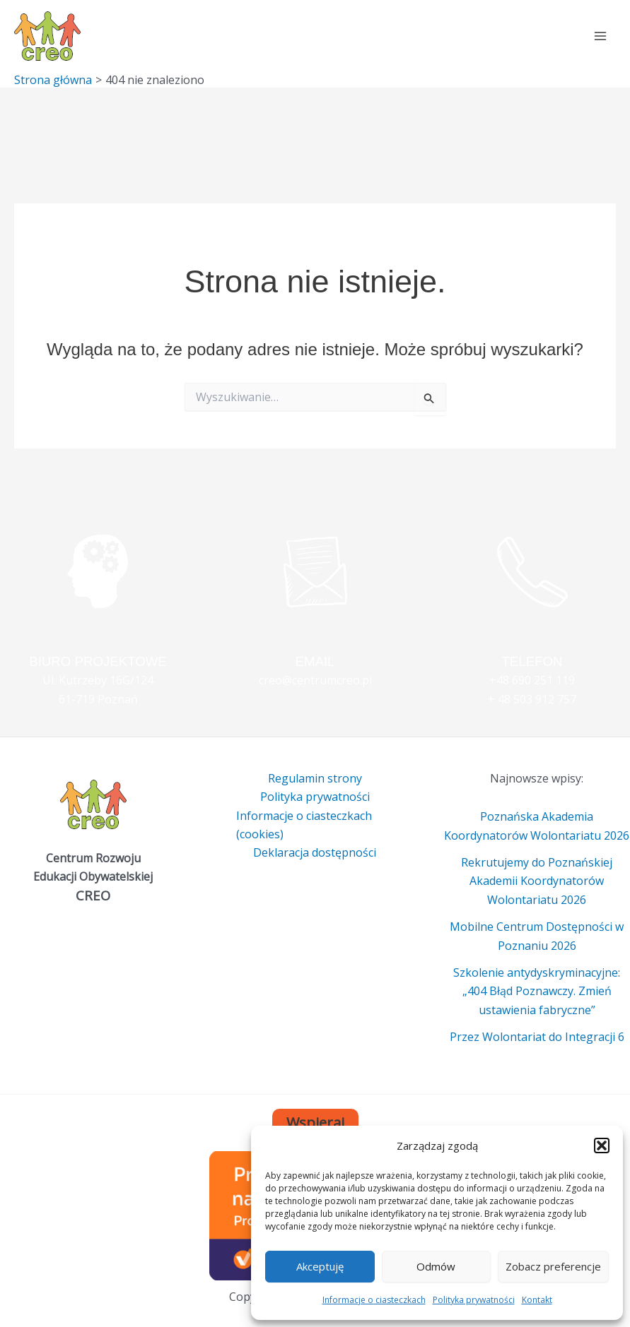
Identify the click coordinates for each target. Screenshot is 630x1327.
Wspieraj (315, 1122)
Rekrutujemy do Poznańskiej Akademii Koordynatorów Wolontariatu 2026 (536, 881)
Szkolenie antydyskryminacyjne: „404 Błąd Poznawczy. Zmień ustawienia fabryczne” (536, 991)
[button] (602, 1145)
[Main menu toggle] (600, 36)
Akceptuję (320, 1266)
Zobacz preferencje (553, 1266)
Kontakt (537, 1300)
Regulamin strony (315, 778)
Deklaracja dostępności (314, 852)
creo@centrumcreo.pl (315, 680)
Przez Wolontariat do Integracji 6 (537, 1037)
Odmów (435, 1266)
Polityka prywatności (474, 1300)
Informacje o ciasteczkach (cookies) (304, 825)
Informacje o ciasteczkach (374, 1300)
